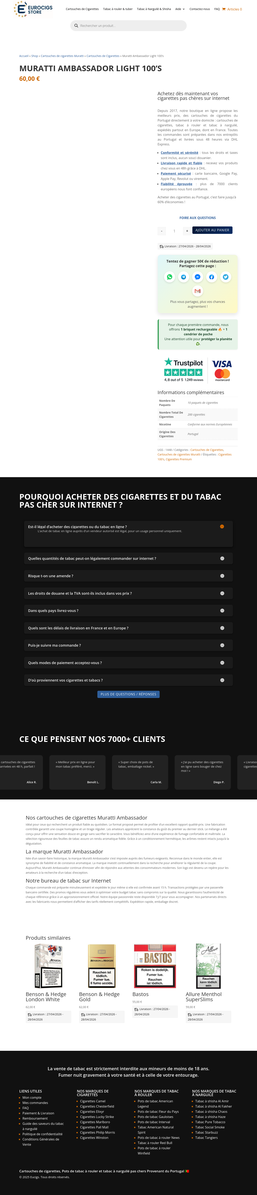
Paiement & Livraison (38, 1113)
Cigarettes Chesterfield (97, 1106)
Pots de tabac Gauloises (155, 1117)
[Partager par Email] (197, 290)
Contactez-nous (200, 9)
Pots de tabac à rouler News (159, 1137)
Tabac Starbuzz (206, 1132)
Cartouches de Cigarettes (82, 9)
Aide (178, 9)
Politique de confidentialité (42, 1134)
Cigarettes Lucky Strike (97, 1117)
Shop (34, 56)
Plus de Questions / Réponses (128, 694)
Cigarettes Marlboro (95, 1122)
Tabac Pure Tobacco (210, 1122)
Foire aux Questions (197, 218)
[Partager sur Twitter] (225, 276)
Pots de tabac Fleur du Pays (158, 1111)
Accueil (24, 56)
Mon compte (32, 1097)
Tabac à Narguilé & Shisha (154, 9)
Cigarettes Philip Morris (97, 1132)
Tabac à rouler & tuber (118, 9)
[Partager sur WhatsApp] (169, 276)
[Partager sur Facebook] (211, 276)
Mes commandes (35, 1103)
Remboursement (35, 1118)
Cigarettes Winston (94, 1137)
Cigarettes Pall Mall (94, 1127)
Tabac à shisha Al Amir (212, 1101)
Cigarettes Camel (92, 1101)
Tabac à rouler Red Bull (155, 1143)
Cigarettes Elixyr (92, 1111)
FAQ (217, 9)
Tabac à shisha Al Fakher (213, 1106)
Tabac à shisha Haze (210, 1117)
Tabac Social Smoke (210, 1127)
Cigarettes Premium (179, 459)
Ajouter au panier (212, 230)
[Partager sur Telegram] (183, 276)
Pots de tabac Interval (154, 1122)
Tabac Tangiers (206, 1137)
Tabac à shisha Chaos (211, 1111)
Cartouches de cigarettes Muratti (62, 56)
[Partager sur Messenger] (197, 276)
